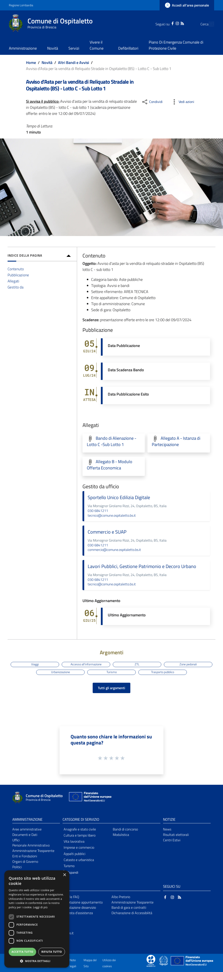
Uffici (15, 840)
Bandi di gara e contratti (129, 907)
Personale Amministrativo (31, 845)
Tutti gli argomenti (111, 687)
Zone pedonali (188, 664)
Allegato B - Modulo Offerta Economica (109, 464)
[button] (69, 872)
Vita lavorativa (74, 841)
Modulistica (121, 834)
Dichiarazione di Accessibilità (132, 912)
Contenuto (16, 269)
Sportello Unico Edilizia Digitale (119, 497)
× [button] (64, 875)
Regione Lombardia (21, 5)
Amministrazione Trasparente (33, 850)
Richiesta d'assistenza (77, 912)
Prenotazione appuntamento (82, 902)
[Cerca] (209, 24)
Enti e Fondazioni (24, 856)
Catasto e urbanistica (79, 859)
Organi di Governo (25, 861)
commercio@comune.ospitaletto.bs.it (114, 549)
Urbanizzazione (60, 672)
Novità (47, 62)
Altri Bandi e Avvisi (73, 62)
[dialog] (36, 919)
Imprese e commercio (79, 847)
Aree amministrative (27, 829)
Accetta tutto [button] (22, 952)
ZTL (137, 664)
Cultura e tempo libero (79, 835)
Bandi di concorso (125, 829)
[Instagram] (169, 23)
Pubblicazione (18, 275)
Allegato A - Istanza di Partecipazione (176, 441)
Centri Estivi (171, 840)
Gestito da (15, 287)
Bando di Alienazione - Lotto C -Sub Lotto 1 (111, 441)
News (167, 829)
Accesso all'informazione (86, 664)
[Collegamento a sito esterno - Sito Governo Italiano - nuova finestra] (164, 960)
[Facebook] (164, 23)
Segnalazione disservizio (78, 907)
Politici (17, 866)
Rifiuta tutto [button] (51, 952)
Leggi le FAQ (70, 896)
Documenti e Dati (24, 834)
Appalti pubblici (74, 853)
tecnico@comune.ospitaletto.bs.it (112, 515)
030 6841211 (98, 510)
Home (31, 62)
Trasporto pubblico (162, 672)
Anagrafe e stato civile (80, 829)
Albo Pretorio (121, 896)
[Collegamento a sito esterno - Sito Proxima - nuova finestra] (151, 960)
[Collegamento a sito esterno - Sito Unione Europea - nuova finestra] (89, 798)
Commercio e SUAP (107, 532)
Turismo (112, 672)
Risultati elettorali (176, 834)
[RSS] (174, 23)
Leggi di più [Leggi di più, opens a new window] (40, 907)
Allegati (13, 281)
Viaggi (35, 664)
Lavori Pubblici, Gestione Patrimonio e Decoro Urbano (142, 566)
